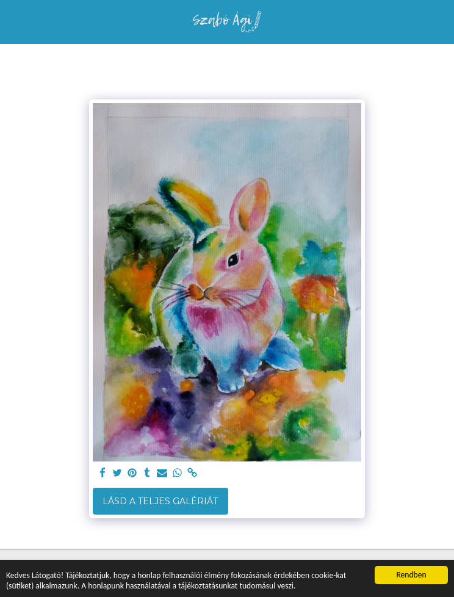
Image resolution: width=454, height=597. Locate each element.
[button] (13, 21)
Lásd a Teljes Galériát (160, 501)
